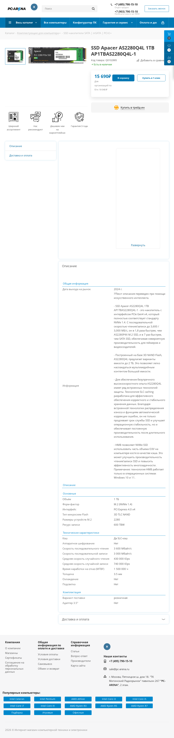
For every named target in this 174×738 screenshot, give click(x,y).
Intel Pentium (47, 699)
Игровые (47, 712)
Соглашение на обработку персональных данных (14, 667)
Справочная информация (80, 643)
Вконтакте (34, 7)
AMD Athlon (78, 699)
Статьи (75, 651)
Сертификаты (13, 657)
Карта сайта (78, 665)
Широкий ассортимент (13, 128)
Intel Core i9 (48, 705)
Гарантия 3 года (79, 126)
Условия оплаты (48, 654)
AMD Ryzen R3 (78, 705)
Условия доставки (49, 659)
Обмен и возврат (48, 668)
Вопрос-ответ (79, 656)
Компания (12, 642)
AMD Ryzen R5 (109, 705)
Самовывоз (45, 664)
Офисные (78, 712)
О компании (13, 648)
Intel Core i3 (109, 699)
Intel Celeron (17, 699)
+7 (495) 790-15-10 (126, 4)
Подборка (17, 712)
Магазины (11, 653)
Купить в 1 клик (151, 77)
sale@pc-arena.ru (119, 669)
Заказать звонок (157, 8)
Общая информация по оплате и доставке (51, 645)
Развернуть (138, 245)
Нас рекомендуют (35, 128)
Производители (81, 660)
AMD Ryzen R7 (139, 705)
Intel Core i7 (17, 705)
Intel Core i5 (139, 699)
